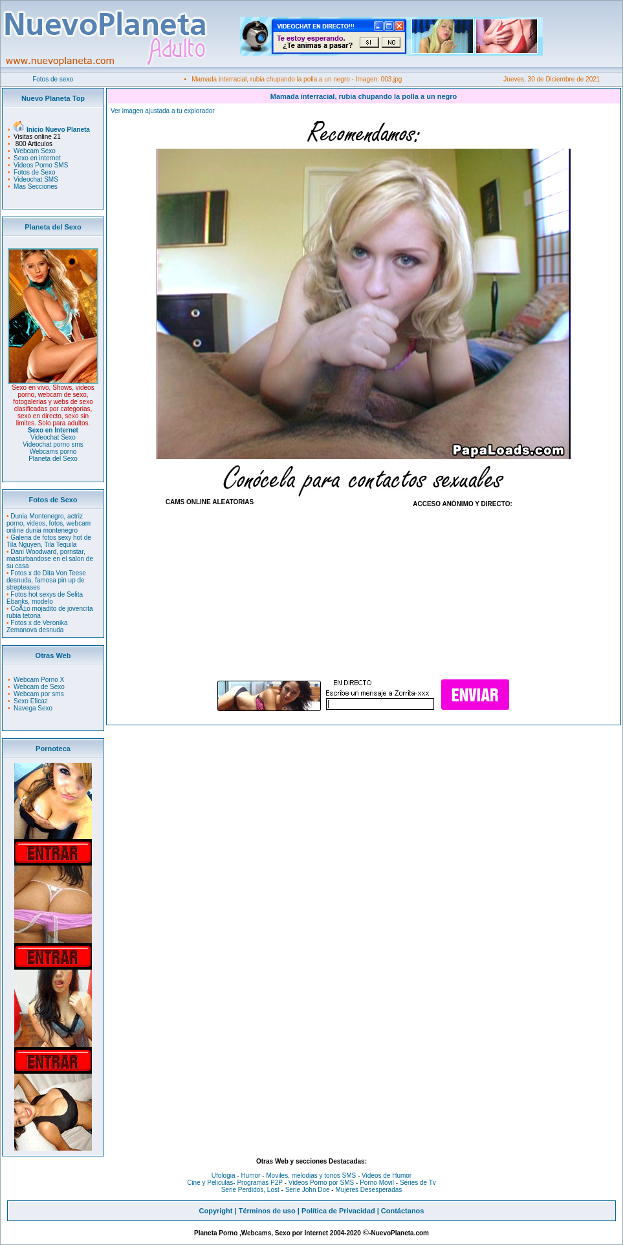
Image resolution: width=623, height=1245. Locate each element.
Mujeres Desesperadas (368, 1189)
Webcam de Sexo (39, 686)
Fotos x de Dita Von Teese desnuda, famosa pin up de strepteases (46, 580)
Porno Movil (377, 1182)
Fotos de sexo (52, 79)
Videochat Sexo (53, 437)
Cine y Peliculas (210, 1182)
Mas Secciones (36, 186)
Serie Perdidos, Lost (250, 1189)
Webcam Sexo (35, 150)
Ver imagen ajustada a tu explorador (163, 110)
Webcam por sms (39, 693)
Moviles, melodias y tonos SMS (310, 1175)
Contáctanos (402, 1211)
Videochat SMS (36, 179)
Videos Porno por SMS (322, 1182)
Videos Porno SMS (41, 165)
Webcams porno (53, 451)
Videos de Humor (386, 1175)
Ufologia (223, 1175)
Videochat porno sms (53, 444)
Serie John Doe (307, 1189)
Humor (250, 1175)
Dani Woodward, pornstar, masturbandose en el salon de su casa (49, 558)
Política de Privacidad (338, 1211)
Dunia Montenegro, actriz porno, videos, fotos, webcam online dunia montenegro (48, 523)
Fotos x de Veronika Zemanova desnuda (37, 626)
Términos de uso (267, 1211)
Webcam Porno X (39, 679)
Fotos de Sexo (34, 172)
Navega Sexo (33, 708)
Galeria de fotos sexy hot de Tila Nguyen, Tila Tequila (48, 541)
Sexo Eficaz (31, 701)
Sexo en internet (37, 158)
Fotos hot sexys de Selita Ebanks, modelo (44, 598)
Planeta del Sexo (53, 458)
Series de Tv (418, 1182)
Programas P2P (259, 1182)
